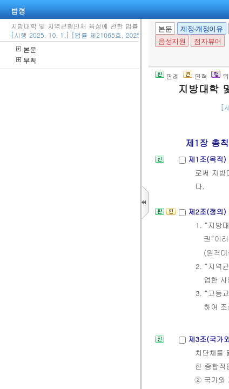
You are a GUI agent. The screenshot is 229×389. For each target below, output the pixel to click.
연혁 (195, 76)
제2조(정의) (208, 211)
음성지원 (171, 41)
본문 (26, 49)
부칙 (26, 60)
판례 (167, 76)
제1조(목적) (208, 159)
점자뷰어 (207, 41)
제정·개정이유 (201, 29)
